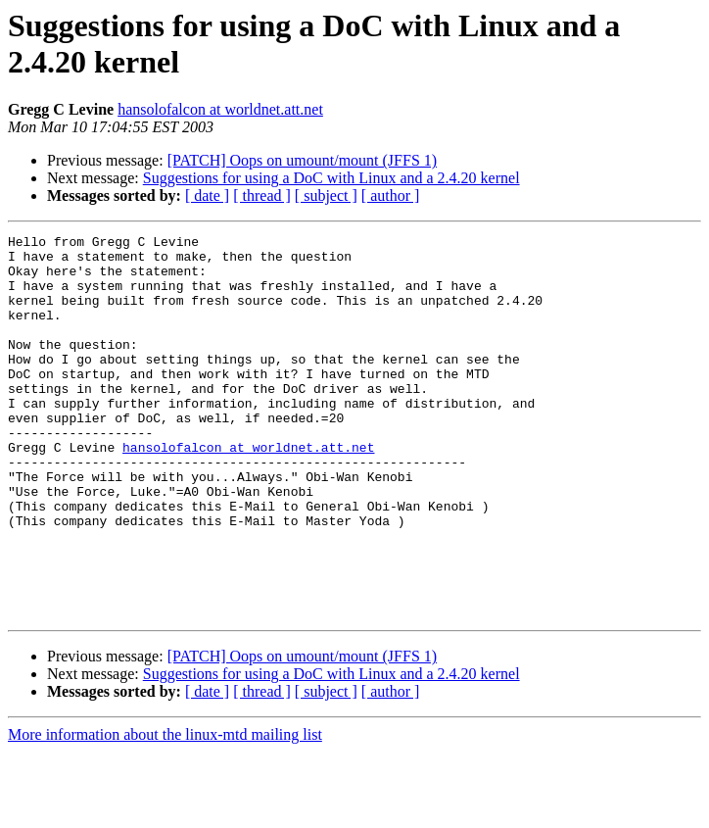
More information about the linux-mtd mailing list (165, 811)
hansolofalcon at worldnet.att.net (220, 109)
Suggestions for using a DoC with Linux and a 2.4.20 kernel (331, 178)
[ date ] (207, 195)
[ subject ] (326, 195)
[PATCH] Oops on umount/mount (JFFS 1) (302, 160)
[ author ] (390, 195)
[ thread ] (262, 195)
